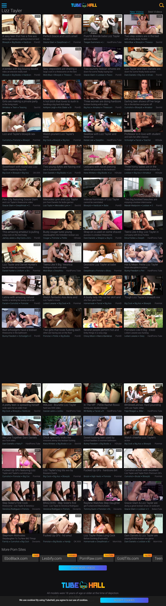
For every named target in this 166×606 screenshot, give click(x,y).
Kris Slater (63, 107)
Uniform (21, 270)
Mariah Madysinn (132, 205)
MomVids (117, 541)
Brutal (29, 270)
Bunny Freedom (131, 270)
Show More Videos (83, 567)
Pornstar (17, 140)
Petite (64, 238)
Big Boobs (16, 42)
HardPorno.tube (114, 42)
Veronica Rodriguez (11, 509)
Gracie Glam (49, 42)
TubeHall (84, 5)
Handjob (68, 541)
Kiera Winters (90, 173)
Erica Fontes (130, 238)
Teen (14, 107)
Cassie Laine (49, 411)
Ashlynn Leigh (49, 107)
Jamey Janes (8, 238)
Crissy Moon (89, 336)
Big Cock (47, 140)
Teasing (22, 107)
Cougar (46, 238)
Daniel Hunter (8, 270)
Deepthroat (61, 42)
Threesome (150, 42)
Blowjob (6, 42)
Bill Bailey (88, 411)
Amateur (151, 75)
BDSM (150, 541)
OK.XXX (36, 173)
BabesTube (157, 509)
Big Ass (142, 75)
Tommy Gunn (90, 509)
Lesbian (101, 75)
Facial (138, 140)
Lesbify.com (59, 558)
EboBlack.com (21, 558)
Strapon (101, 238)
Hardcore (27, 42)
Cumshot (128, 107)
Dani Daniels (130, 75)
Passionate (111, 75)
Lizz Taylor (48, 205)
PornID (37, 42)
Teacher (147, 140)
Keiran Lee (89, 140)
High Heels (96, 476)
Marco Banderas (105, 336)
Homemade (89, 303)
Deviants (36, 509)
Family (5, 541)
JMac (141, 411)
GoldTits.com (134, 558)
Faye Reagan (130, 411)
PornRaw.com (97, 558)
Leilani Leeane (50, 303)
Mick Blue (129, 42)
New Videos (137, 11)
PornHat (77, 42)
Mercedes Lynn (61, 205)
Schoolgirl (129, 140)
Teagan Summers (92, 42)
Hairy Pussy (21, 443)
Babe (105, 205)
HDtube (158, 140)
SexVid (159, 42)
